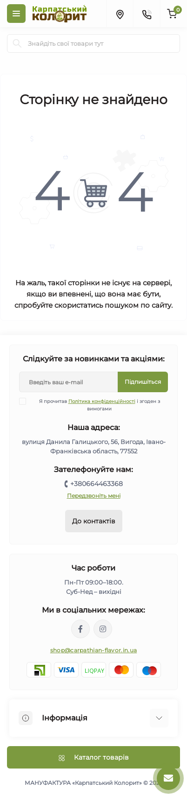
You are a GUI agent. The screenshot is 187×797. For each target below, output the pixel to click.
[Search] (17, 43)
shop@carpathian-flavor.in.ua (93, 650)
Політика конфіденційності (101, 401)
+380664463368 (96, 484)
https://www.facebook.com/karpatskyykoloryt (80, 629)
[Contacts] (146, 13)
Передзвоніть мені (93, 495)
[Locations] (119, 13)
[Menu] (16, 13)
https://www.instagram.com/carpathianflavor (103, 629)
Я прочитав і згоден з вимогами (95, 405)
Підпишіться (143, 381)
